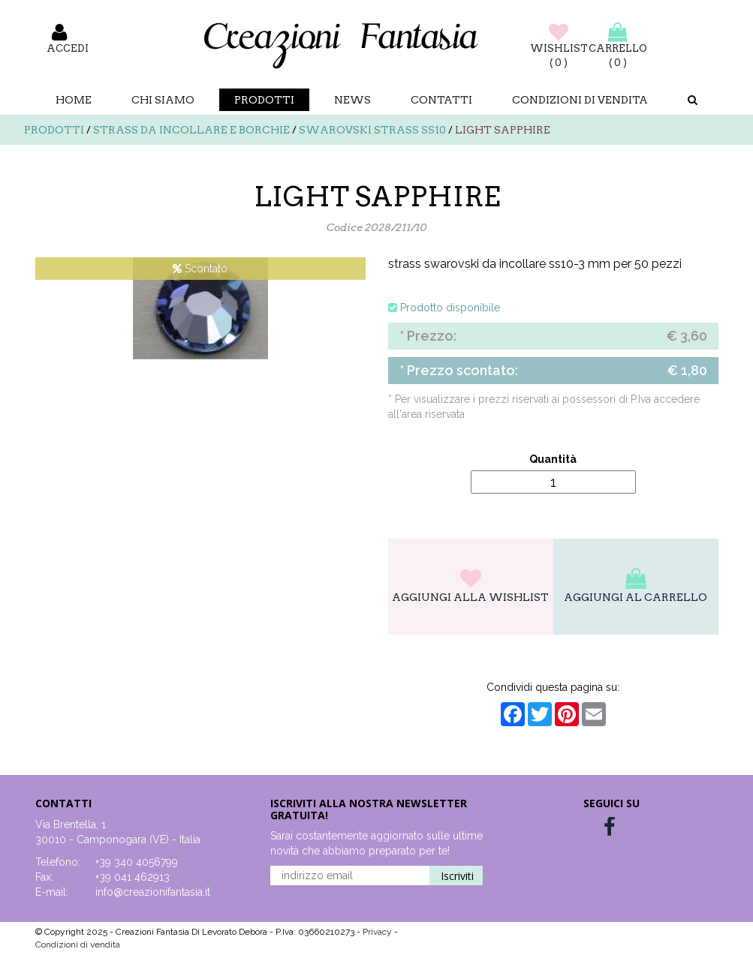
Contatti (441, 100)
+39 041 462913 (132, 877)
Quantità (553, 459)
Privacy (378, 931)
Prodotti (264, 100)
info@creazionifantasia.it (152, 892)
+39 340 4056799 (136, 862)
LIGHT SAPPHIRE (502, 130)
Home (74, 100)
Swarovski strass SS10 (372, 130)
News (352, 100)
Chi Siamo (162, 100)
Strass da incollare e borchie (191, 130)
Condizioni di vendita (580, 100)
